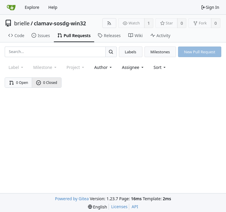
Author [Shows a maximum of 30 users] (103, 67)
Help (52, 7)
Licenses (119, 206)
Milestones (160, 51)
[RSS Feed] (109, 23)
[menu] (160, 67)
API (135, 206)
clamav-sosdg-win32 (60, 23)
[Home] (11, 7)
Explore (32, 7)
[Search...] (111, 52)
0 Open (18, 82)
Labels (130, 51)
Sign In (210, 7)
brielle (22, 23)
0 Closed (46, 82)
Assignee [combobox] (133, 67)
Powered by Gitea (72, 198)
